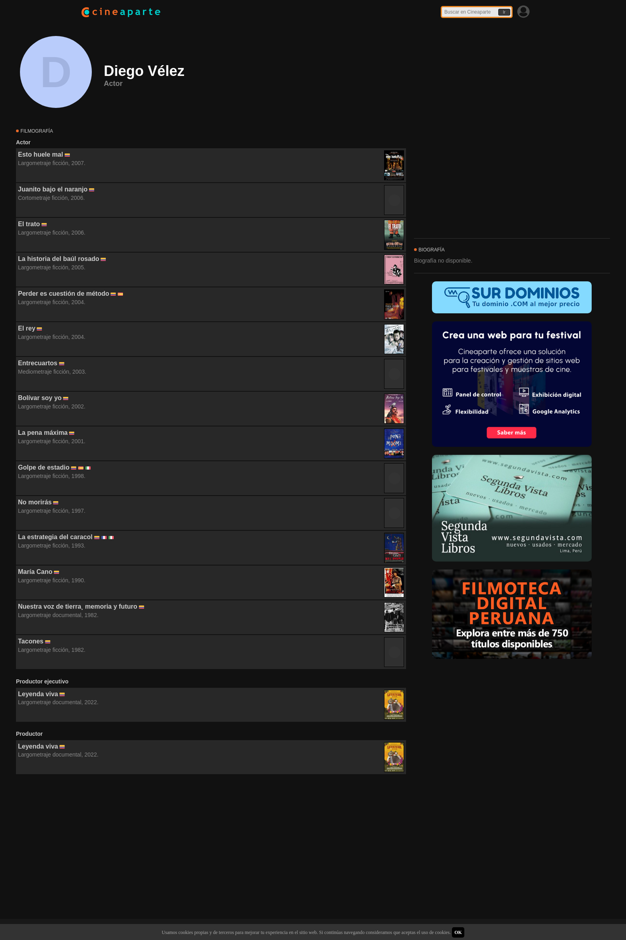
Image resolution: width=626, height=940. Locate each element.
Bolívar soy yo (39, 397)
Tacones (31, 641)
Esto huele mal (40, 154)
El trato (29, 224)
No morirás (35, 502)
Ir (504, 12)
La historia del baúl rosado (58, 258)
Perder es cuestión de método (63, 293)
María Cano (35, 571)
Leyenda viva (38, 694)
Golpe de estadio (43, 467)
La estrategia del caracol (55, 537)
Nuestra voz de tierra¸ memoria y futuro (77, 606)
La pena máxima (43, 432)
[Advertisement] (211, 847)
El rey (27, 328)
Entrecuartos (37, 363)
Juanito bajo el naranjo (52, 189)
